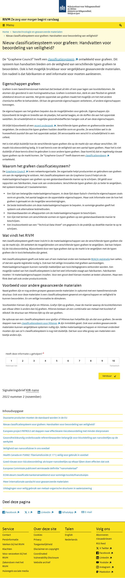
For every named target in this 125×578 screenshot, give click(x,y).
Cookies (38, 534)
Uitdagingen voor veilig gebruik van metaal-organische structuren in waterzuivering (47, 488)
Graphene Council (17, 171)
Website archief (42, 562)
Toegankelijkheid (43, 544)
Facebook (111, 553)
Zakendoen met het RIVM (13, 564)
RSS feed (101, 543)
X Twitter (111, 548)
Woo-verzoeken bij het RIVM (14, 555)
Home (5, 31)
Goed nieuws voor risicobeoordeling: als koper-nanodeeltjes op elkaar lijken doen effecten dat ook (56, 461)
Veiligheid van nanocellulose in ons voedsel (26, 448)
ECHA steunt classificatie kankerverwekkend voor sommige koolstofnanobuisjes (45, 474)
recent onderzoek (45, 125)
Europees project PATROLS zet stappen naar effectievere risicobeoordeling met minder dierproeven (56, 431)
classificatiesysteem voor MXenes (41, 323)
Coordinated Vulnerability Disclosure (46, 555)
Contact (6, 534)
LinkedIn (111, 558)
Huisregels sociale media (15, 570)
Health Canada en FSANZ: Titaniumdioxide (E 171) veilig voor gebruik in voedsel (45, 454)
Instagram (111, 567)
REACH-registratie (100, 259)
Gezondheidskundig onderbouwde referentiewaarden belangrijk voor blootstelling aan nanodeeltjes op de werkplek (60, 439)
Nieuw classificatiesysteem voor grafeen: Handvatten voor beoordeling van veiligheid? (49, 424)
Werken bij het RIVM (13, 544)
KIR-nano (32, 390)
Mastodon (111, 572)
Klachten (7, 549)
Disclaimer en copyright (46, 549)
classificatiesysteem (63, 59)
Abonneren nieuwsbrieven (104, 536)
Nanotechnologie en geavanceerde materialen (37, 31)
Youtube (111, 562)
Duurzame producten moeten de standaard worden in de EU (35, 417)
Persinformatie (10, 539)
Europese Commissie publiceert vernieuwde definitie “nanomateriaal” (40, 468)
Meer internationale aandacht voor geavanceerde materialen (36, 481)
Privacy (37, 539)
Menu (10, 25)
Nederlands (71, 539)
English (69, 534)
